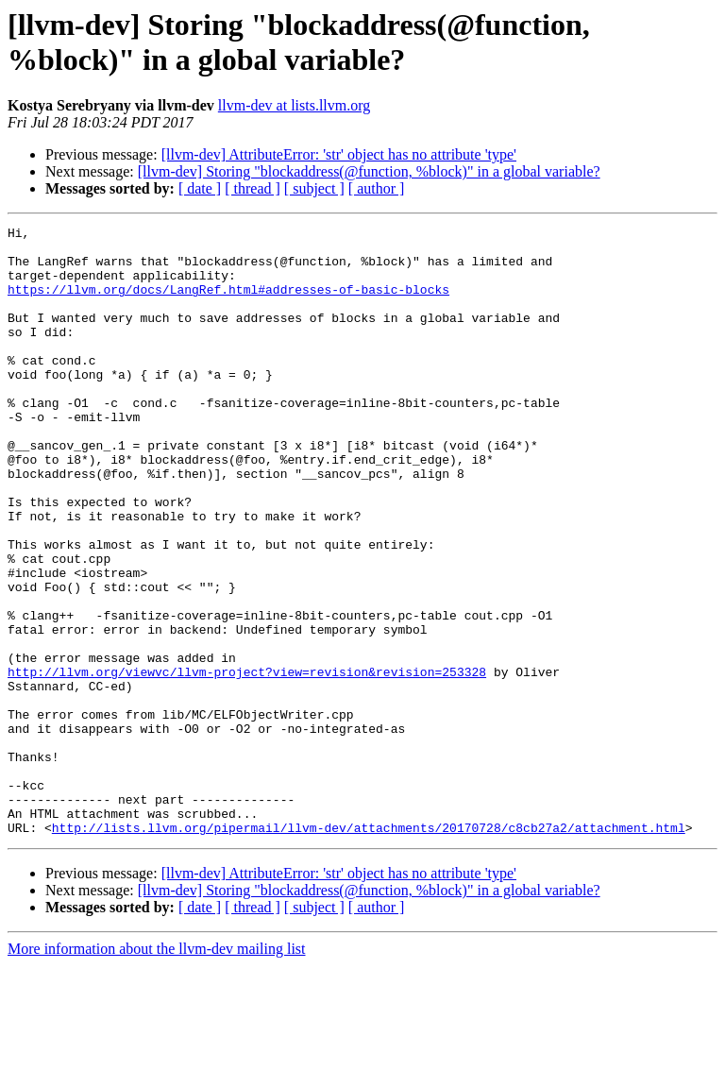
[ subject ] (314, 188)
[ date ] (199, 188)
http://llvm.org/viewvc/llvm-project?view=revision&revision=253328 (247, 762)
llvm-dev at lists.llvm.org (294, 105)
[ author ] (376, 188)
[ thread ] (252, 188)
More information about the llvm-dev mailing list (157, 1070)
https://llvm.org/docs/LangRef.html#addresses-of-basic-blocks (228, 303)
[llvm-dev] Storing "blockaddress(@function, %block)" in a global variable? (369, 171)
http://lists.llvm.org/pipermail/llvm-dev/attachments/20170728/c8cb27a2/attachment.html (368, 949)
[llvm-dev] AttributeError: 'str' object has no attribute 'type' (338, 154)
